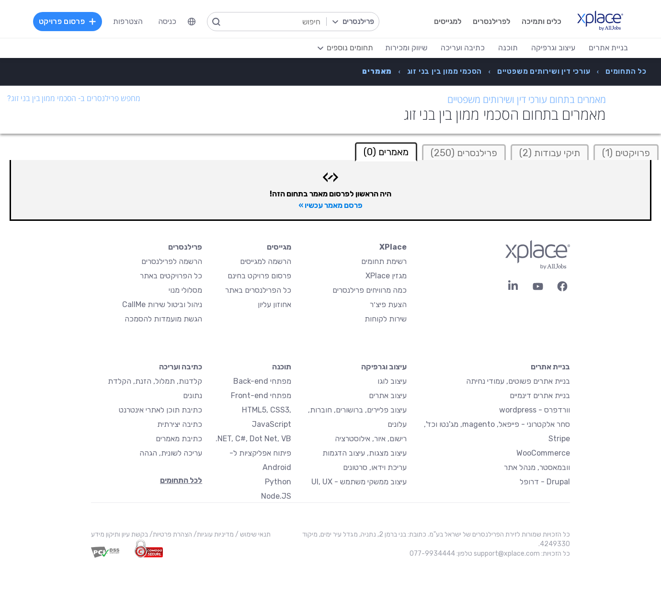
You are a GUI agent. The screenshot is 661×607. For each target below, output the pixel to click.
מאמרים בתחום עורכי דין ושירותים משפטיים (526, 99)
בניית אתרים (550, 366)
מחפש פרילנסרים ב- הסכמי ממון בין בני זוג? (73, 98)
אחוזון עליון (274, 304)
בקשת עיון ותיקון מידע (119, 534)
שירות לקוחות (386, 318)
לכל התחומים (181, 480)
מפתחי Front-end (261, 395)
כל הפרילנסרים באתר (258, 290)
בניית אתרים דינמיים (540, 395)
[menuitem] (191, 21)
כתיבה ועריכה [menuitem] (463, 47)
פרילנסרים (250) (464, 153)
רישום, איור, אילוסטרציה (371, 438)
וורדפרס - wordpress (534, 409)
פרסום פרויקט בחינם (259, 275)
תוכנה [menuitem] (508, 47)
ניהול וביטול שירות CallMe (162, 304)
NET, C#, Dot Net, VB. (253, 438)
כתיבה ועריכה (180, 366)
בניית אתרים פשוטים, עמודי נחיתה (518, 381)
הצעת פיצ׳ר (388, 304)
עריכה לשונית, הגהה (170, 453)
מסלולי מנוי (185, 290)
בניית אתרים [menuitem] (608, 47)
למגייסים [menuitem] (447, 21)
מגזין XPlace (386, 275)
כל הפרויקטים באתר (171, 275)
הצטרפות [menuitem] (128, 21)
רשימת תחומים (384, 261)
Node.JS (276, 496)
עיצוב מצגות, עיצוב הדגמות (364, 453)
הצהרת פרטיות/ (170, 534)
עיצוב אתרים (388, 395)
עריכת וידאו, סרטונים (375, 467)
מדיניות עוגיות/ (213, 534)
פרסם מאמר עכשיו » (330, 205)
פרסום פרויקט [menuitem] (67, 21)
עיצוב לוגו (392, 381)
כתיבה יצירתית (179, 424)
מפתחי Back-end (262, 381)
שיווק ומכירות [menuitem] (406, 47)
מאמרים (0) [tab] (386, 152)
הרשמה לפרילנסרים (171, 261)
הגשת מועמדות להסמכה (163, 318)
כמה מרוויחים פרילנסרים (369, 290)
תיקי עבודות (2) (549, 153)
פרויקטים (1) (626, 153)
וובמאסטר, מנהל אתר (537, 467)
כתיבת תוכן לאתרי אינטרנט (160, 409)
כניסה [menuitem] (167, 21)
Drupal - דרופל (545, 481)
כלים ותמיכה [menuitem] (541, 21)
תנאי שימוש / (252, 534)
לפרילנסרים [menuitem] (491, 21)
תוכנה (281, 366)
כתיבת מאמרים (179, 438)
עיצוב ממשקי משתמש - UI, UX (359, 481)
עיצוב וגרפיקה (384, 366)
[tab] (626, 152)
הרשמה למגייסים (265, 261)
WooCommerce (543, 453)
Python (278, 481)
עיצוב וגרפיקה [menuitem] (553, 47)
